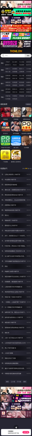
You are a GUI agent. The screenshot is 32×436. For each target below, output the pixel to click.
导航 (2, 97)
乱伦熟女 (21, 78)
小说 (2, 90)
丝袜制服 (14, 71)
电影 (2, 77)
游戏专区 (28, 62)
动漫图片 (28, 82)
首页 (7, 381)
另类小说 (14, 92)
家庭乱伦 (14, 89)
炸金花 (15, 65)
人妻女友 (21, 89)
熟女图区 (21, 85)
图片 (2, 83)
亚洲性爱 (8, 75)
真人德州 (14, 62)
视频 (2, 70)
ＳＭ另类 (28, 71)
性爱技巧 (28, 92)
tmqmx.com (16, 51)
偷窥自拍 (8, 82)
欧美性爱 (28, 75)
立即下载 (25, 432)
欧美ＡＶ (21, 68)
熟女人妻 (8, 71)
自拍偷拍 (14, 68)
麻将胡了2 (8, 65)
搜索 (28, 55)
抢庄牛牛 (28, 65)
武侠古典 (28, 89)
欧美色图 (21, 82)
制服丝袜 (8, 78)
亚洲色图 (14, 82)
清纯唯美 (14, 85)
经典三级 (14, 78)
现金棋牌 (21, 65)
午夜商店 (14, 96)
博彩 (2, 63)
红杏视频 (8, 99)
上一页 (13, 381)
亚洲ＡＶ (8, 68)
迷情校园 (8, 92)
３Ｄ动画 (28, 68)
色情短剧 (14, 99)
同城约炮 (8, 96)
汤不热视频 (29, 96)
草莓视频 (21, 96)
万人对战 (21, 62)
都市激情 (8, 89)
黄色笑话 (21, 92)
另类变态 (28, 78)
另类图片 (28, 85)
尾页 (24, 381)
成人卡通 (21, 75)
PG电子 (8, 62)
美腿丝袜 (8, 85)
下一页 (19, 381)
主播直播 (21, 71)
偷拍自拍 (14, 75)
